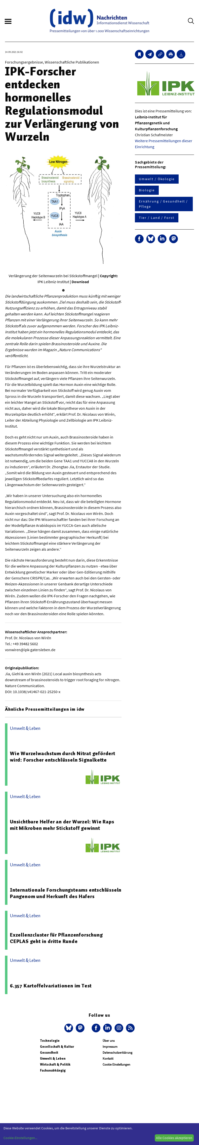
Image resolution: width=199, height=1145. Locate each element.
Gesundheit (49, 1052)
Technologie (50, 1040)
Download (80, 281)
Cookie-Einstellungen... (20, 1138)
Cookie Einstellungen (116, 1064)
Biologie (147, 190)
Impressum (110, 1046)
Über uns (109, 1041)
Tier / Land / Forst (156, 217)
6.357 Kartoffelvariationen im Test (51, 985)
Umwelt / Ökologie (157, 179)
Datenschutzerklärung (117, 1052)
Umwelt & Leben (53, 1058)
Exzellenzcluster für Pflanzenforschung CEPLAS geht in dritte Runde (56, 938)
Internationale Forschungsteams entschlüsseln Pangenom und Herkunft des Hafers (65, 893)
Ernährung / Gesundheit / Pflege (163, 204)
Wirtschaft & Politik (55, 1064)
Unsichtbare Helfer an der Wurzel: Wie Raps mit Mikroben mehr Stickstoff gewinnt (62, 825)
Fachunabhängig (53, 1070)
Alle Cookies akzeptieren (174, 1138)
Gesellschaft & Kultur (57, 1046)
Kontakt (108, 1058)
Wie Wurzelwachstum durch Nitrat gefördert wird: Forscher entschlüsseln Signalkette (62, 757)
